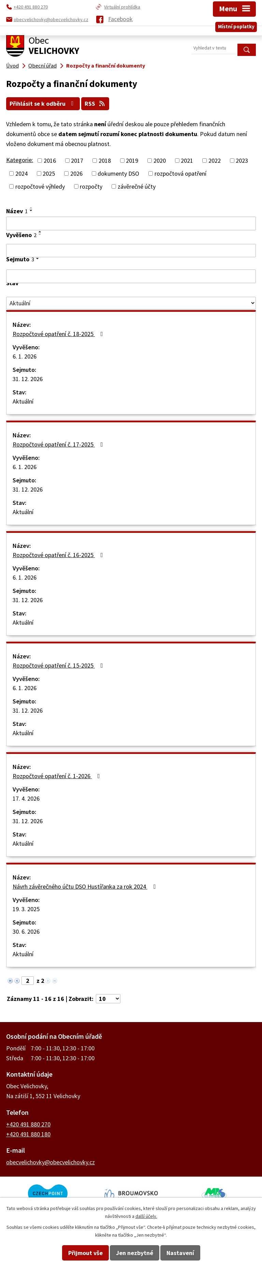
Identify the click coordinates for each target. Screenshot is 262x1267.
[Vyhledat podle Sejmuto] (131, 276)
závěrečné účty (137, 186)
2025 (49, 173)
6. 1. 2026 (25, 356)
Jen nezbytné (134, 1253)
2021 (187, 160)
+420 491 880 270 (28, 1124)
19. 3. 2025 (26, 909)
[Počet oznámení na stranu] (108, 998)
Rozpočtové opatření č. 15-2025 (59, 665)
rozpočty (91, 186)
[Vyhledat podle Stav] (131, 302)
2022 (214, 160)
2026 (76, 173)
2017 (77, 160)
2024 (21, 173)
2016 (50, 160)
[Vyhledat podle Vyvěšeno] (131, 250)
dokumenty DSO (118, 173)
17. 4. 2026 (26, 798)
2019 (132, 160)
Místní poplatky (236, 25)
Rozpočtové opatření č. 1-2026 (58, 776)
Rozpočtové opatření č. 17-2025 (59, 444)
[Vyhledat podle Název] (131, 223)
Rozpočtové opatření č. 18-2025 (59, 334)
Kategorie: (19, 159)
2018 (105, 160)
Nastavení (180, 1253)
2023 (242, 160)
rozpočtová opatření (180, 173)
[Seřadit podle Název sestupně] (31, 210)
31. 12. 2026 (28, 379)
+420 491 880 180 (28, 1134)
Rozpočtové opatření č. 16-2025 (59, 555)
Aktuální (23, 401)
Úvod (12, 65)
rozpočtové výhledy (40, 186)
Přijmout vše (85, 1253)
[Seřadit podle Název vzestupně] (31, 207)
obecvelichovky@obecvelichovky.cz (50, 1162)
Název (17, 211)
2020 (160, 160)
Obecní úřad (42, 65)
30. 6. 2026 (26, 931)
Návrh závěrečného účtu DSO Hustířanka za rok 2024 (85, 886)
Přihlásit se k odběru (43, 103)
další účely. (146, 1216)
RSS (96, 103)
